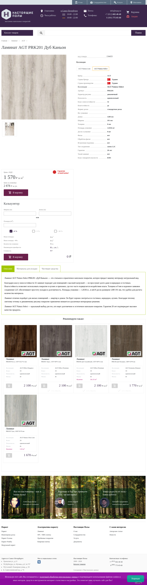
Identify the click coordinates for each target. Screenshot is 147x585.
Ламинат (40, 531)
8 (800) (113, 18)
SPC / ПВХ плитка (44, 535)
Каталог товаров (79, 564)
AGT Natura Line (84, 69)
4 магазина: (49, 11)
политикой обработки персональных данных (59, 577)
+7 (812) (113, 14)
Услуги (76, 538)
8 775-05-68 (116, 565)
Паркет (4, 531)
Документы (78, 542)
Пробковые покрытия (45, 538)
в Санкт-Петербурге (69, 11)
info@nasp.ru (115, 11)
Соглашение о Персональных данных (86, 570)
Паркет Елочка (6, 538)
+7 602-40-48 (116, 562)
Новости (113, 535)
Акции (134, 16)
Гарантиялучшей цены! (63, 172)
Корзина (135, 12)
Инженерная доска (8, 535)
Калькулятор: (12, 203)
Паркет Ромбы (6, 542)
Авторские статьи (116, 531)
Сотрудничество (79, 535)
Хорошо (135, 578)
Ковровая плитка (43, 542)
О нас (76, 531)
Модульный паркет (8, 545)
